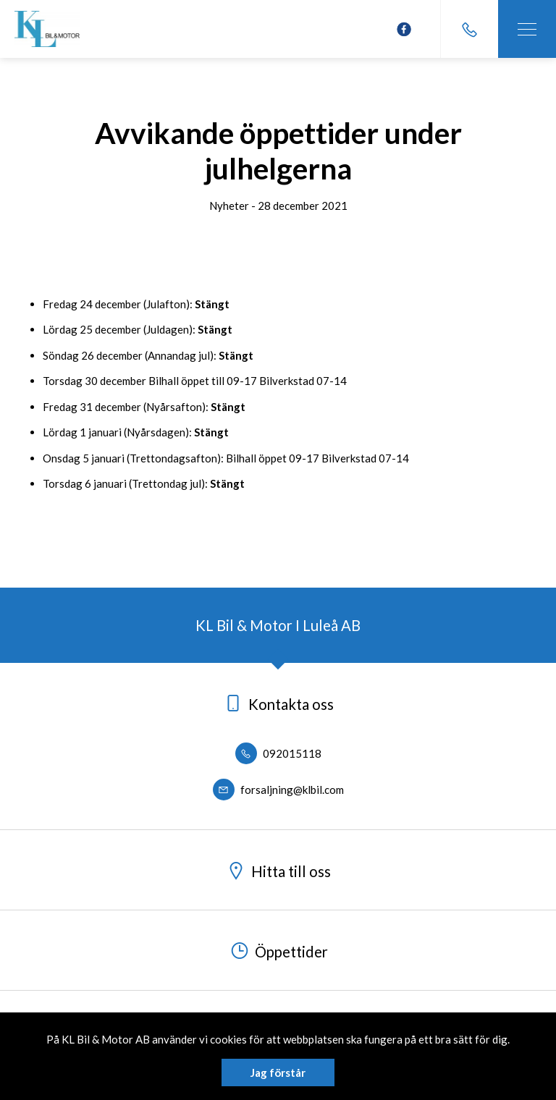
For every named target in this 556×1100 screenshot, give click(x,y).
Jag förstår (278, 1072)
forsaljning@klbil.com (278, 790)
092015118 (278, 753)
